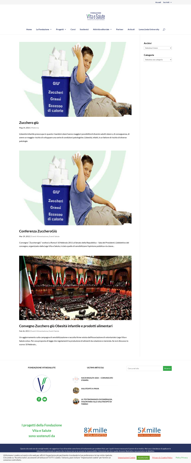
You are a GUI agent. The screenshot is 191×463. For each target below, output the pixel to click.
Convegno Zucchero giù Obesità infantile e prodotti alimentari (66, 326)
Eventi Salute (54, 236)
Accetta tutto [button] (143, 458)
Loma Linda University (149, 29)
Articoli (131, 29)
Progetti (60, 29)
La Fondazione (42, 29)
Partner (119, 29)
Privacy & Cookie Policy (162, 458)
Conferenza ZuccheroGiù (38, 231)
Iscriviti (166, 2)
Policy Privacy (182, 458)
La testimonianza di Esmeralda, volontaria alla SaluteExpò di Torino (96, 401)
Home (29, 29)
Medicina (35, 128)
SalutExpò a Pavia (90, 388)
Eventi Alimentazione (39, 236)
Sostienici (84, 29)
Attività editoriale (101, 29)
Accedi (158, 2)
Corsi (73, 29)
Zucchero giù (29, 123)
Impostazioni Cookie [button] (126, 458)
